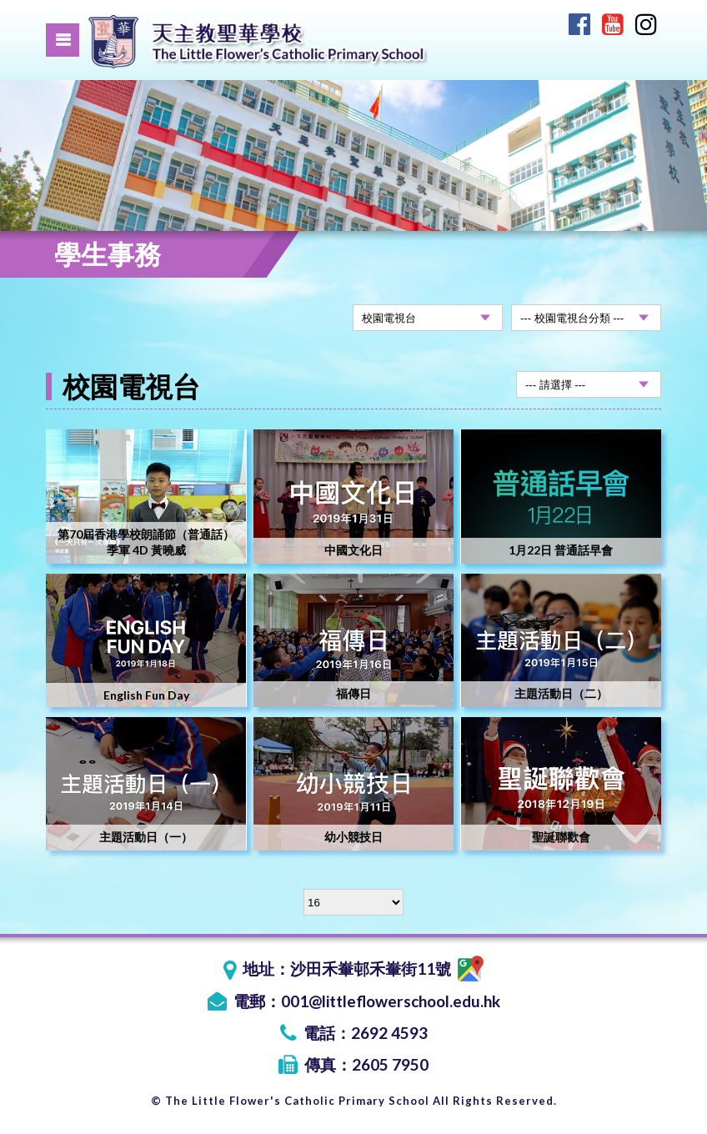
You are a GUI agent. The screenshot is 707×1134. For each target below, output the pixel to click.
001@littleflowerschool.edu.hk (390, 1001)
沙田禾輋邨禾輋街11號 (387, 968)
